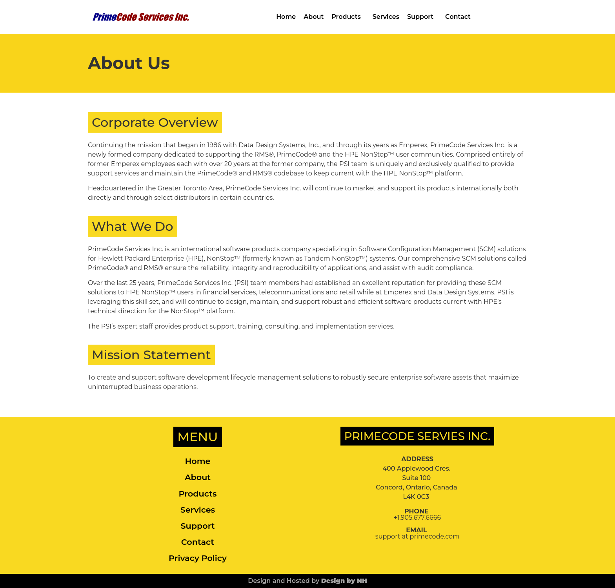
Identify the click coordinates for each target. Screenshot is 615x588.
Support (422, 17)
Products (348, 17)
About (314, 16)
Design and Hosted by (307, 580)
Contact (458, 16)
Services (386, 16)
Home (286, 16)
